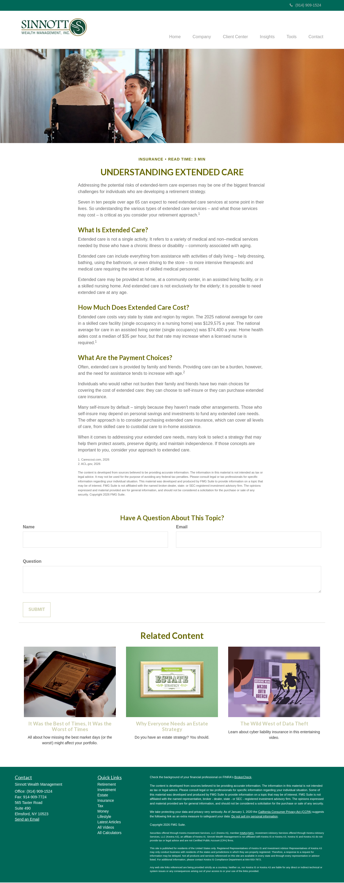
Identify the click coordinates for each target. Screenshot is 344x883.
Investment (107, 790)
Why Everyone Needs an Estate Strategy (172, 727)
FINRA (243, 833)
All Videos (106, 828)
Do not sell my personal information (254, 816)
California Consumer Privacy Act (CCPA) (284, 812)
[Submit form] (37, 610)
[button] (195, 30)
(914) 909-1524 (305, 5)
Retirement (107, 785)
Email (182, 527)
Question (32, 562)
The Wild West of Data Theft (274, 724)
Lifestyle (104, 817)
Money (103, 812)
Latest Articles (109, 822)
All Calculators (109, 833)
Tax (100, 806)
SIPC (251, 833)
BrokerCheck (243, 777)
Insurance (106, 801)
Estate (103, 795)
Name (29, 527)
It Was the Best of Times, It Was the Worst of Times (70, 727)
